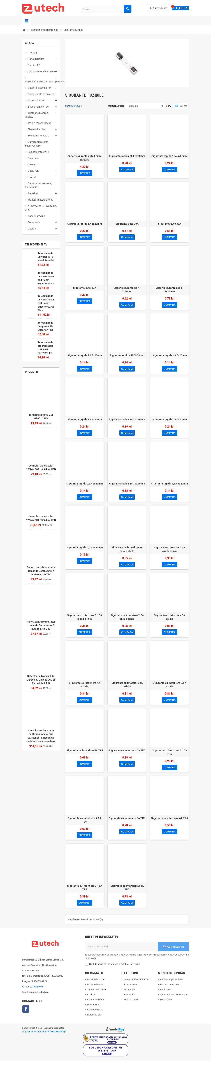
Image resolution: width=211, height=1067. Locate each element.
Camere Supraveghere (171, 986)
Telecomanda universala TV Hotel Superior (46, 257)
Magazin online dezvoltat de (44, 1038)
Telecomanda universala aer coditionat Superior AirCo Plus (46, 303)
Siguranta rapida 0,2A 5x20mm (84, 550)
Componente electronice (136, 986)
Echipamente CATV (170, 991)
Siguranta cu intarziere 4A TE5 (127, 755)
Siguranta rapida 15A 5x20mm (170, 156)
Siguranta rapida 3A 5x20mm (84, 421)
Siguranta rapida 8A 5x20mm (84, 357)
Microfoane (166, 1006)
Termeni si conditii (96, 996)
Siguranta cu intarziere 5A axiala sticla (127, 552)
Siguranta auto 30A (169, 224)
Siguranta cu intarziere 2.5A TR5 (127, 893)
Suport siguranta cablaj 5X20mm (169, 290)
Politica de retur (95, 991)
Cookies (91, 1001)
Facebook (25, 1015)
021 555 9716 (36, 993)
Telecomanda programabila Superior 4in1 (45, 326)
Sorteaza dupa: (116, 106)
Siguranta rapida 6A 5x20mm (84, 224)
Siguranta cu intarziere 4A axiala (84, 689)
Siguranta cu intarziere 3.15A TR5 (84, 893)
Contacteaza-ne (95, 1016)
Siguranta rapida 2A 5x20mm (169, 421)
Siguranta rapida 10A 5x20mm (127, 486)
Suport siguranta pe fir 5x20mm (127, 290)
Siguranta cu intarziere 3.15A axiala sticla (84, 621)
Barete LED (129, 1001)
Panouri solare (131, 991)
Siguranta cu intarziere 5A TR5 (127, 823)
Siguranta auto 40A (84, 288)
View (168, 106)
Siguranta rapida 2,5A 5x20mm (84, 486)
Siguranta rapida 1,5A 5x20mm (169, 486)
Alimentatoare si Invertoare (173, 1001)
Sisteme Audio (131, 1006)
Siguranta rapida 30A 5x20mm (127, 156)
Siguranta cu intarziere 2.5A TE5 (84, 825)
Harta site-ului (94, 1021)
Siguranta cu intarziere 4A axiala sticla (169, 552)
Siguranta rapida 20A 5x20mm (127, 421)
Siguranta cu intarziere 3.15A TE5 (169, 757)
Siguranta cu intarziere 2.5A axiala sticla (127, 621)
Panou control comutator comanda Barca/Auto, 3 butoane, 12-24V (41, 625)
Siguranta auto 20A (126, 224)
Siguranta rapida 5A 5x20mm (127, 357)
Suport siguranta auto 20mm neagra (84, 158)
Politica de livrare (96, 986)
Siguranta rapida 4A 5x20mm (169, 357)
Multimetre (129, 996)
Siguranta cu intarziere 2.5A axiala (169, 689)
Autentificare (160, 8)
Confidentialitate (95, 1006)
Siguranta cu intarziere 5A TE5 (84, 755)
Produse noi (93, 1011)
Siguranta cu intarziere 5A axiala (169, 621)
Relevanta (133, 106)
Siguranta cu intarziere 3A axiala (127, 689)
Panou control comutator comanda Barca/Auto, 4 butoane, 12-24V (41, 571)
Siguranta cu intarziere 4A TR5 (169, 823)
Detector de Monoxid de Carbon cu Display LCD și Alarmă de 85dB (41, 680)
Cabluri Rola (166, 996)
